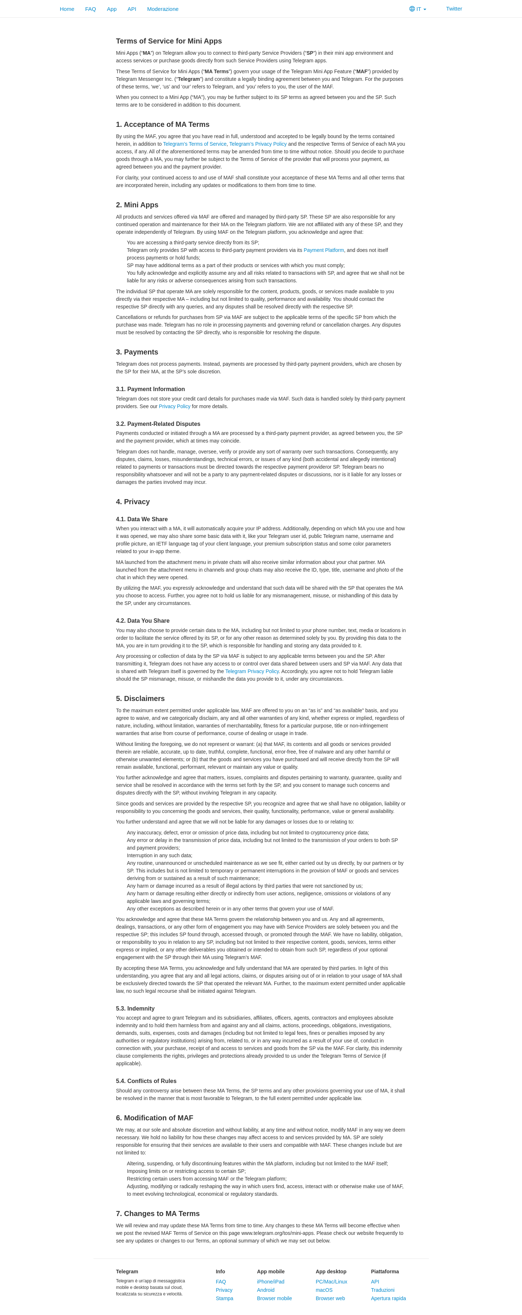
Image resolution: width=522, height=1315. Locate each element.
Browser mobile (274, 1298)
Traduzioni (382, 1290)
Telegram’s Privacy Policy (258, 144)
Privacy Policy (174, 406)
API (132, 9)
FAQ (90, 9)
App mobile (271, 1271)
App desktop (331, 1271)
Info (220, 1271)
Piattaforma (385, 1271)
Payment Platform (324, 250)
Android (265, 1290)
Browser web (330, 1298)
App (112, 9)
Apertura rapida (388, 1298)
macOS (324, 1290)
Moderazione (163, 9)
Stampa (224, 1298)
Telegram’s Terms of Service (195, 144)
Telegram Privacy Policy (252, 671)
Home (67, 9)
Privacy (224, 1290)
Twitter (449, 8)
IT (417, 9)
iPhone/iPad (271, 1282)
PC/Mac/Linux (331, 1282)
